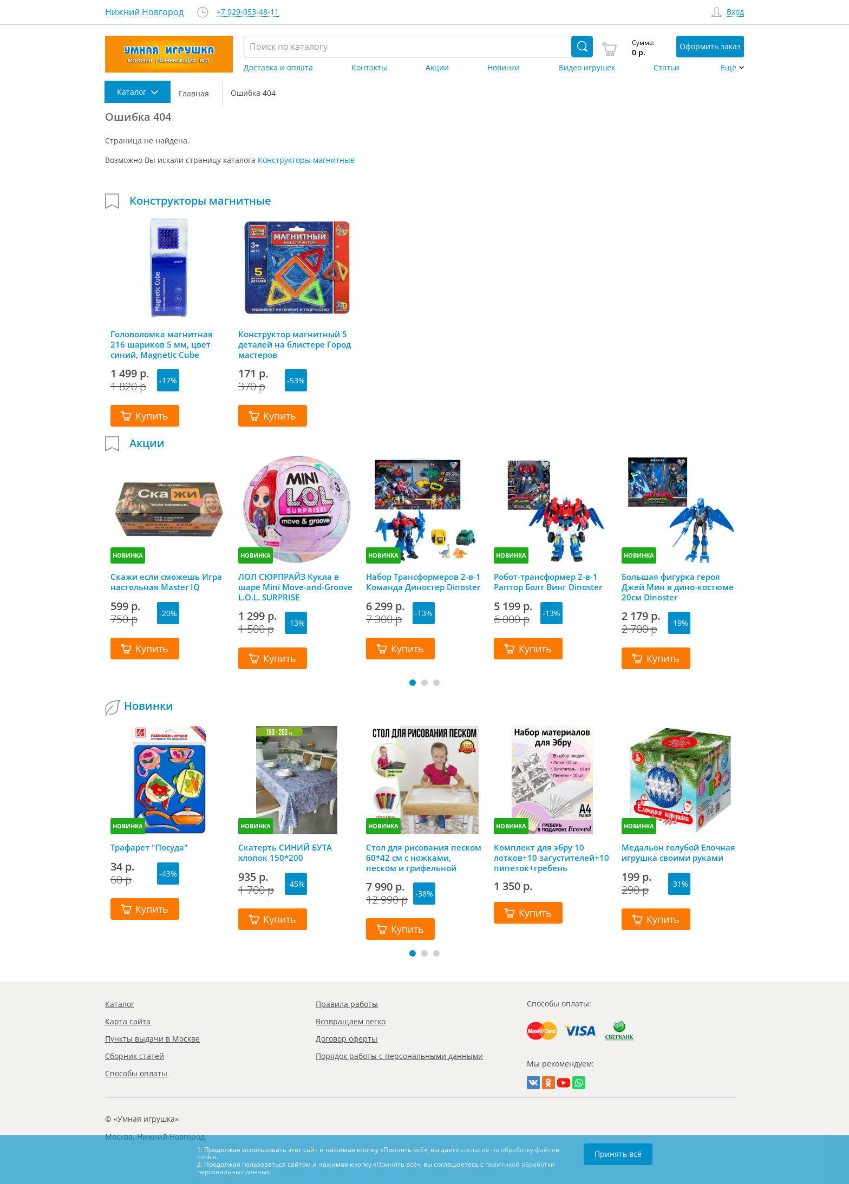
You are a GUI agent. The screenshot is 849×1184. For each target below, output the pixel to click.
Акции (437, 67)
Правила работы (347, 1004)
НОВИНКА (128, 555)
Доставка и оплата (278, 67)
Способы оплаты (136, 1073)
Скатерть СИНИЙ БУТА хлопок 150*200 (285, 852)
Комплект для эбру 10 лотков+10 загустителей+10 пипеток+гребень (551, 857)
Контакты (369, 67)
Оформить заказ (710, 46)
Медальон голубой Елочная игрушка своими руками (678, 852)
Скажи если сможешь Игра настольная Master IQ (166, 582)
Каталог (119, 1004)
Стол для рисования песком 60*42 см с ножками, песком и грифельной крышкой (423, 857)
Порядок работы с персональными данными (399, 1056)
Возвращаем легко (351, 1021)
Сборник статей (134, 1056)
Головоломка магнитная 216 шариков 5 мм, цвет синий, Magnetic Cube (161, 344)
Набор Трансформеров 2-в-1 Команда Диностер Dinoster (423, 582)
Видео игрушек (587, 67)
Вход (735, 12)
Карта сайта (128, 1021)
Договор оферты (346, 1038)
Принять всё (618, 1154)
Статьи (667, 67)
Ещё (728, 67)
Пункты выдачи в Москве (152, 1038)
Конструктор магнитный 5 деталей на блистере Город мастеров (294, 344)
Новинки (503, 67)
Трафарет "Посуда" (149, 847)
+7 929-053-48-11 (248, 12)
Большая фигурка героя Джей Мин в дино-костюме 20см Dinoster (678, 587)
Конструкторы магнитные (306, 160)
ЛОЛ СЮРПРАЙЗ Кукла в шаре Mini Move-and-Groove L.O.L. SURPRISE (295, 587)
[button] (412, 682)
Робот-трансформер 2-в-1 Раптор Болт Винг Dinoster (548, 582)
